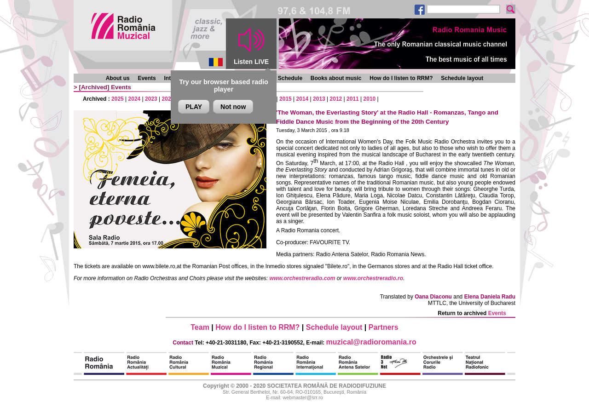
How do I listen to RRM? (401, 78)
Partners (383, 327)
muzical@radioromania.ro (371, 342)
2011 (352, 99)
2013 (319, 99)
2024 (134, 99)
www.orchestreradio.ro (373, 278)
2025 (117, 99)
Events (147, 78)
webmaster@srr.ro (303, 397)
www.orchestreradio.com (302, 278)
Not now (233, 106)
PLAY (193, 106)
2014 (302, 99)
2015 (285, 99)
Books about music (336, 78)
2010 (370, 99)
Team (200, 327)
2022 (168, 99)
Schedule (290, 78)
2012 (336, 99)
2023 (151, 99)
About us (118, 78)
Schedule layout (462, 78)
